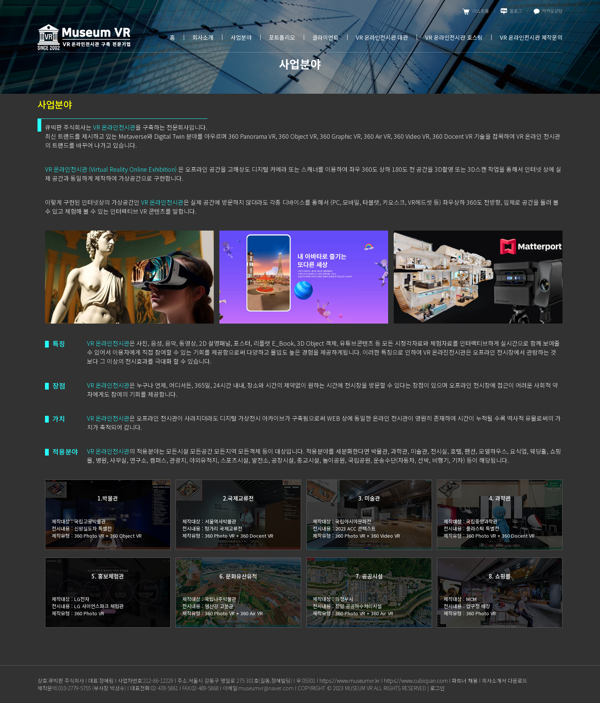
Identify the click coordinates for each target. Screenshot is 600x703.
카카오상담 (548, 11)
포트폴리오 (282, 37)
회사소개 (202, 37)
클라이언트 (325, 37)
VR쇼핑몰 (475, 11)
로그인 (437, 688)
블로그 (511, 11)
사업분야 (241, 37)
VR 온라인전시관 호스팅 (454, 37)
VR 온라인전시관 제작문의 (531, 37)
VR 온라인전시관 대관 (382, 37)
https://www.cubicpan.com (416, 680)
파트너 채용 (465, 680)
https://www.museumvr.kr (350, 680)
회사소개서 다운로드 (504, 680)
